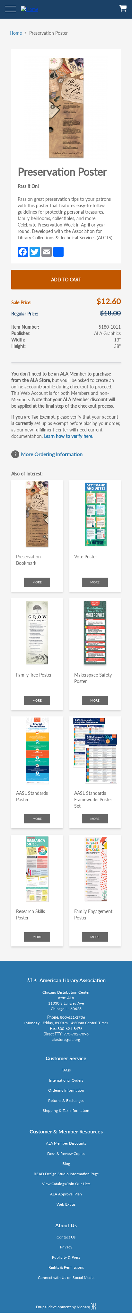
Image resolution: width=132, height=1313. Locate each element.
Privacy (66, 1247)
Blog (66, 1163)
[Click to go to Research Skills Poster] (37, 869)
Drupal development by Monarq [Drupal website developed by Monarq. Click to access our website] (66, 1306)
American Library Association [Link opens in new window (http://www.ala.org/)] (73, 980)
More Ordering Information (52, 454)
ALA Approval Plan (66, 1194)
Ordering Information (66, 1090)
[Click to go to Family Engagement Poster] (95, 869)
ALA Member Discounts (66, 1143)
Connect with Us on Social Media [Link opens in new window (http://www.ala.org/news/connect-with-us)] (66, 1277)
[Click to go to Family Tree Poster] (37, 632)
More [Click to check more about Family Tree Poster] (37, 700)
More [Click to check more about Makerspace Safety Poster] (95, 700)
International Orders (66, 1080)
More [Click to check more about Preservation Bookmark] (37, 582)
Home (16, 33)
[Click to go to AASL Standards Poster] (37, 750)
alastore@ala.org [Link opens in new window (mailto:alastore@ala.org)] (66, 1039)
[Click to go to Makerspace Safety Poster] (95, 632)
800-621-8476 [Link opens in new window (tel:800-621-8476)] (70, 1028)
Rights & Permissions (66, 1267)
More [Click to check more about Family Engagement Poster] (95, 937)
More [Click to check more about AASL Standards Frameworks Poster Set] (95, 819)
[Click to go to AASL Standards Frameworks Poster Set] (95, 750)
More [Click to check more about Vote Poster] (95, 582)
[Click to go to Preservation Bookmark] (37, 514)
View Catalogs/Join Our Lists (66, 1183)
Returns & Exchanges (66, 1100)
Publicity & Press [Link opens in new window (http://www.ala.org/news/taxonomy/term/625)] (66, 1257)
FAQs (66, 1070)
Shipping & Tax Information (66, 1110)
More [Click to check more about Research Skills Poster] (37, 937)
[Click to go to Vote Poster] (95, 514)
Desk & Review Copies (66, 1153)
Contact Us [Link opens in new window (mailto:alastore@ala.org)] (66, 1237)
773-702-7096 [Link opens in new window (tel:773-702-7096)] (76, 1034)
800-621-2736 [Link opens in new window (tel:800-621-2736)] (72, 1017)
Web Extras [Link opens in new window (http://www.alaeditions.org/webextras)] (66, 1204)
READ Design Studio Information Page (66, 1173)
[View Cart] (123, 10)
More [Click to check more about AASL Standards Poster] (37, 819)
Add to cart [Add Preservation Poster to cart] (66, 279)
